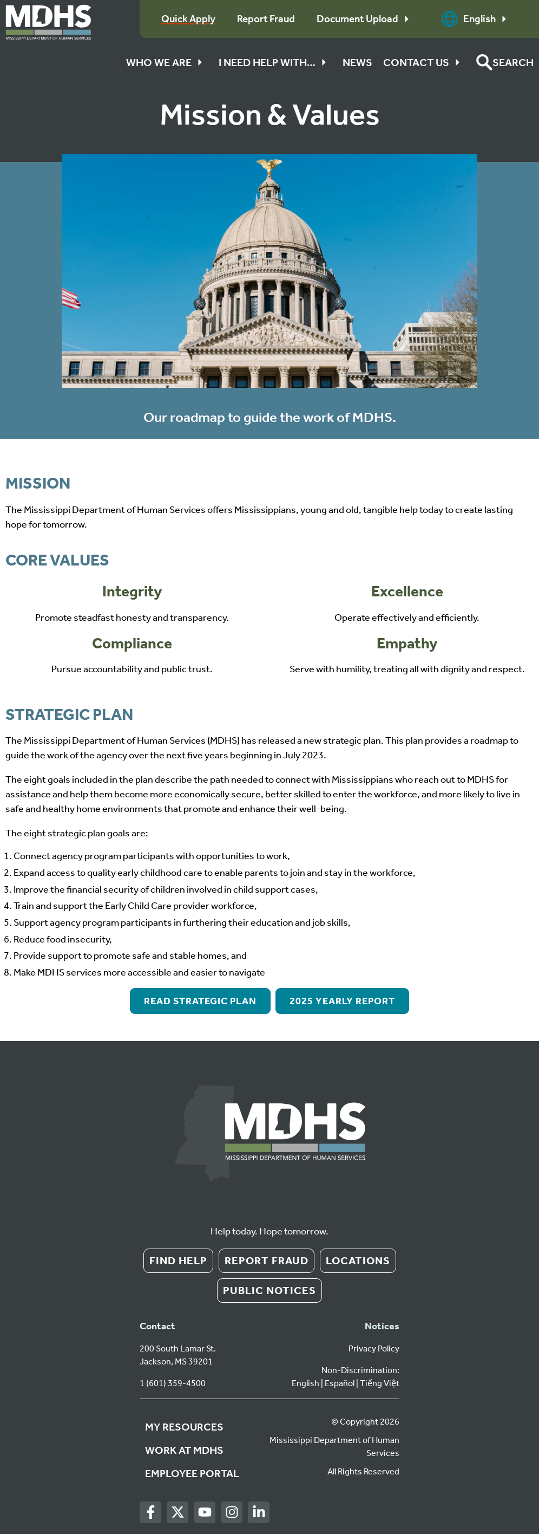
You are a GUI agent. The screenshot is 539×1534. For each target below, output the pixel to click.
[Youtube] (205, 1512)
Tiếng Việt (379, 1383)
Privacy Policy (374, 1348)
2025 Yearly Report (342, 1001)
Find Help (178, 1260)
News (357, 62)
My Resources (184, 1426)
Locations (358, 1260)
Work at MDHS (184, 1450)
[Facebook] (150, 1512)
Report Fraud (266, 1260)
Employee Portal (192, 1473)
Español (339, 1383)
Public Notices (269, 1290)
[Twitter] (178, 1512)
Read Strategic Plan (200, 1001)
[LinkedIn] (259, 1512)
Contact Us (424, 62)
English (477, 19)
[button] (505, 62)
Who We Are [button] (167, 62)
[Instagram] (232, 1512)
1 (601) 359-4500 (173, 1383)
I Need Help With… (275, 62)
